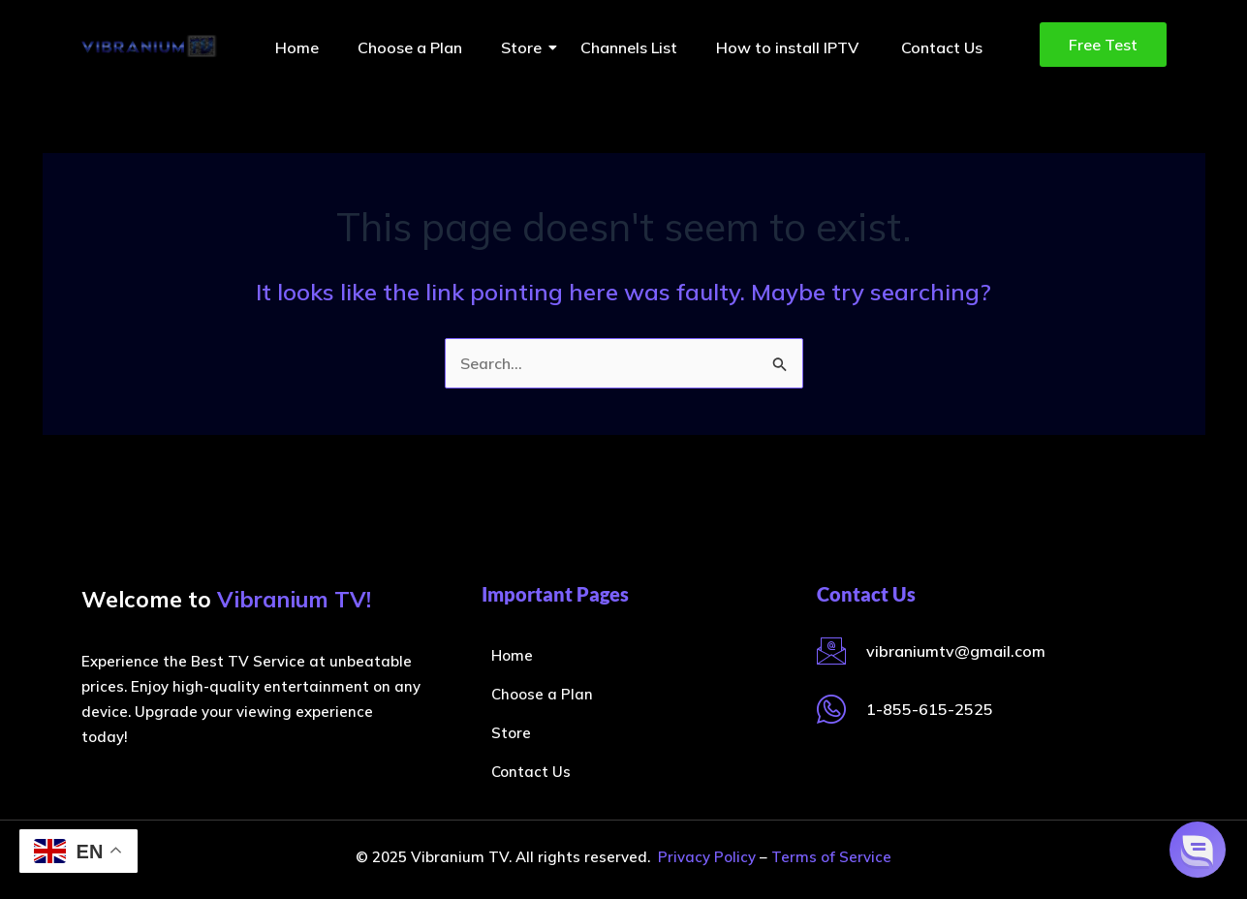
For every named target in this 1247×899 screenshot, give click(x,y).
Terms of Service (831, 857)
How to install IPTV (789, 47)
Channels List (628, 47)
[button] (1197, 850)
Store (526, 47)
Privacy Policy (707, 857)
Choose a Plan (410, 47)
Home (297, 47)
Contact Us (941, 47)
